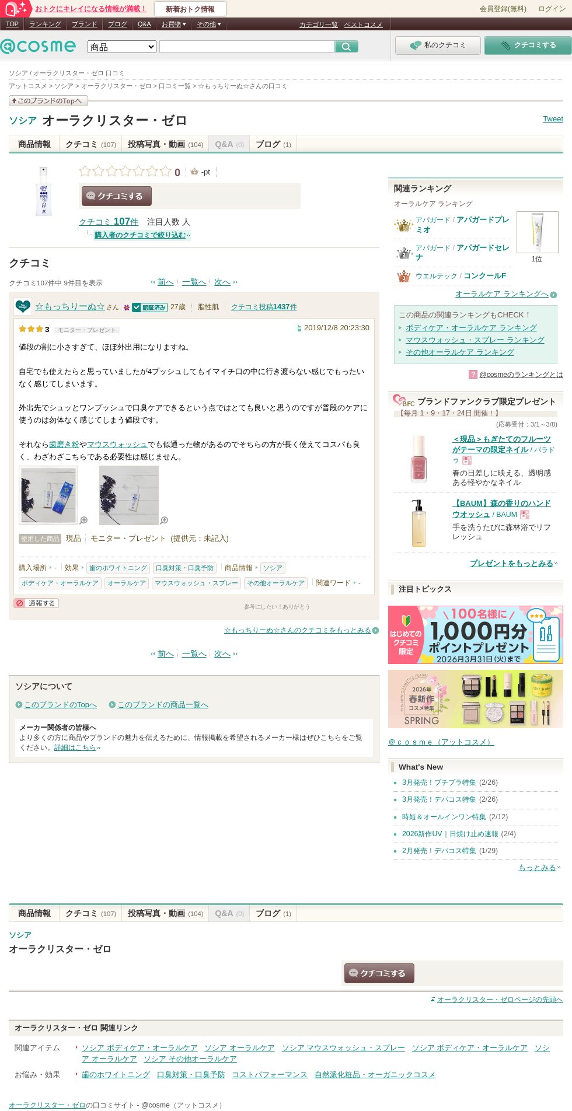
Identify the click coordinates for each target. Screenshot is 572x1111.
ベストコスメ (363, 24)
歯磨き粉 (64, 444)
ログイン (552, 9)
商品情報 (34, 144)
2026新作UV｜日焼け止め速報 (450, 834)
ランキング (45, 23)
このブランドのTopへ (60, 704)
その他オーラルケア (276, 582)
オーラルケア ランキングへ (502, 293)
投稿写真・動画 (165, 144)
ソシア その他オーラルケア (190, 1058)
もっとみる (537, 867)
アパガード (433, 220)
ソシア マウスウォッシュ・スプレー (344, 1047)
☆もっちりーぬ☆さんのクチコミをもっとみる (297, 630)
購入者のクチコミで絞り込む (140, 235)
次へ (222, 282)
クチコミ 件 (108, 222)
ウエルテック (437, 276)
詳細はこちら (75, 747)
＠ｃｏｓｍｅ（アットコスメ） (441, 742)
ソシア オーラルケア (239, 1047)
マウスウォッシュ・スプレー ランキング (475, 340)
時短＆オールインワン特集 (444, 817)
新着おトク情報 (190, 9)
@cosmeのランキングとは (521, 375)
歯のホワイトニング (118, 567)
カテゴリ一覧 (318, 24)
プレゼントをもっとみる (511, 563)
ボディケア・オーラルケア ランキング (471, 327)
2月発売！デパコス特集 (439, 851)
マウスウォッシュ (117, 444)
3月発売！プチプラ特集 (439, 782)
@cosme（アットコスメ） (183, 1105)
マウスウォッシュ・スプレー (196, 582)
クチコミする (117, 196)
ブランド (84, 23)
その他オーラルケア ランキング (460, 352)
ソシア (23, 121)
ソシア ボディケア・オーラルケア (140, 1047)
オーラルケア (126, 582)
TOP (12, 23)
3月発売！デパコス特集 (439, 799)
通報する (36, 603)
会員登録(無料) (503, 9)
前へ (166, 282)
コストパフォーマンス (270, 1074)
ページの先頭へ (500, 999)
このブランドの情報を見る (48, 100)
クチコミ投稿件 (264, 307)
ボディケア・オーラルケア (60, 582)
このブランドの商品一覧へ (162, 704)
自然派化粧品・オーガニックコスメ (375, 1074)
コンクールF (484, 275)
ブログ (117, 23)
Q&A (144, 23)
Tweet (553, 118)
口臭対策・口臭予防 (185, 567)
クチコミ (90, 144)
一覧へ (194, 282)
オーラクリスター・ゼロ (115, 120)
